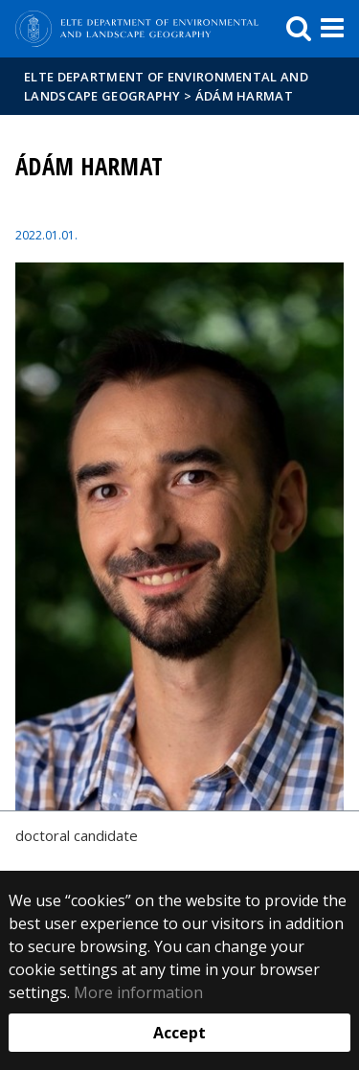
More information (138, 992)
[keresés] (298, 28)
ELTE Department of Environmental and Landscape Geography (166, 86)
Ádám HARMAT (244, 95)
